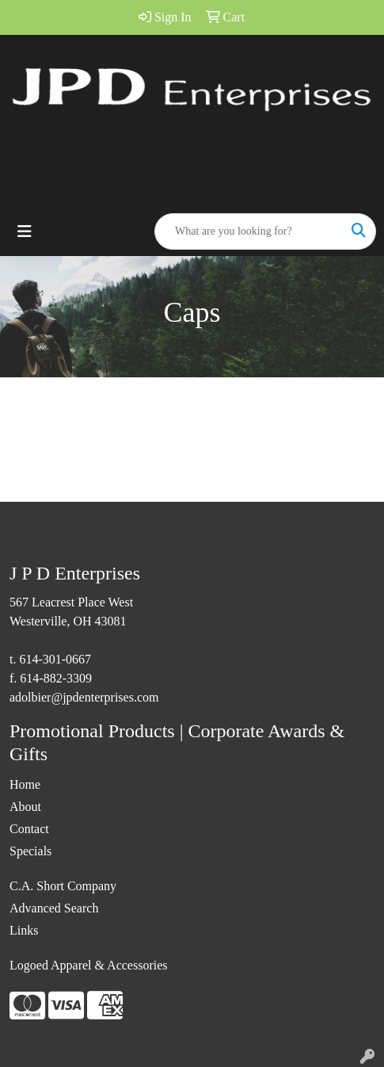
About (25, 806)
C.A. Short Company (63, 886)
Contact (29, 829)
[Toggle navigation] (24, 231)
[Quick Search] (248, 231)
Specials (30, 851)
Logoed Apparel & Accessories (89, 965)
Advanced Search (54, 908)
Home (25, 784)
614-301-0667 (55, 659)
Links (24, 930)
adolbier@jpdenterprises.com (84, 697)
